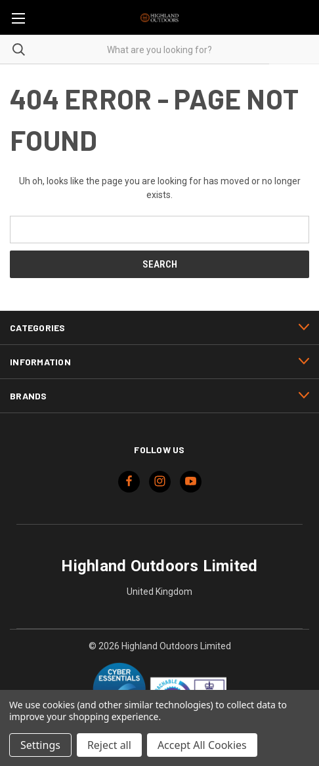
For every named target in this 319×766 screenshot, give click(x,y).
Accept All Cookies (202, 745)
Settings (40, 745)
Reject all (109, 745)
